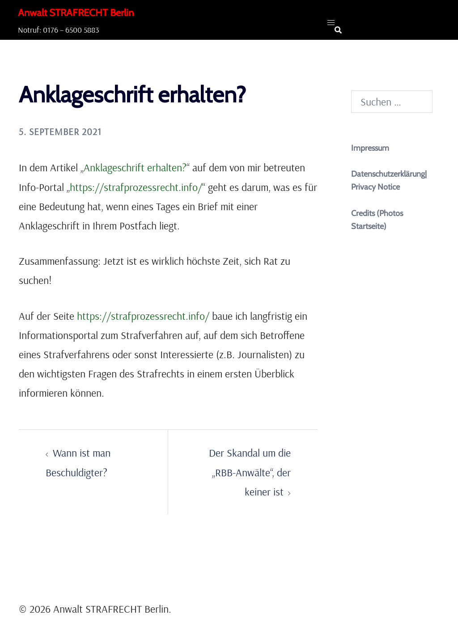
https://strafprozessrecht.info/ (136, 187)
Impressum (370, 148)
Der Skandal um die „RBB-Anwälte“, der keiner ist (250, 472)
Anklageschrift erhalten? (135, 167)
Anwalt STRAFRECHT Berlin (76, 13)
